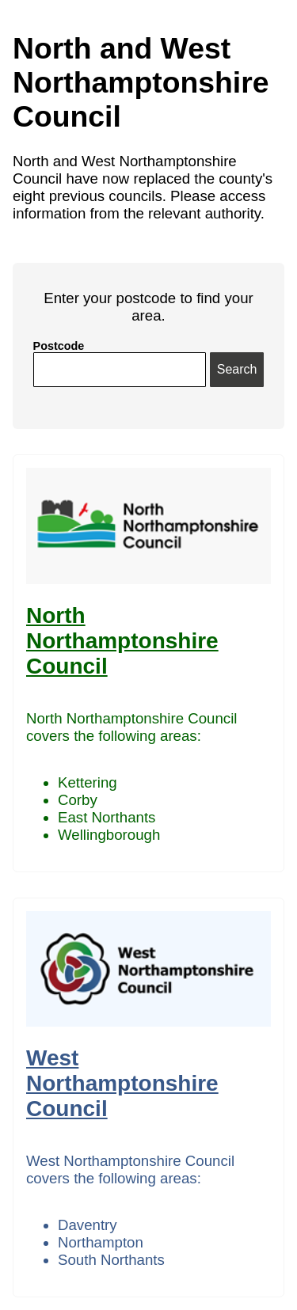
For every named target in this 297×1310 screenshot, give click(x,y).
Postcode (59, 346)
